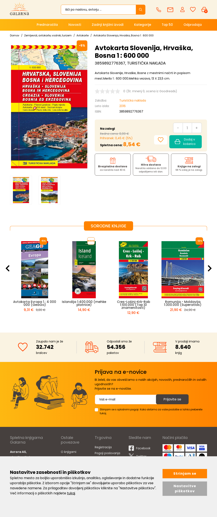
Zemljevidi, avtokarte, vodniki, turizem (48, 35)
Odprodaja (193, 24)
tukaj (71, 493)
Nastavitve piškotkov (185, 489)
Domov (14, 35)
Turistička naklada (132, 100)
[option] (21, 190)
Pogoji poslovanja (107, 453)
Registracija (103, 447)
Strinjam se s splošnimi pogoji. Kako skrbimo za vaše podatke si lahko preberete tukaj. (151, 411)
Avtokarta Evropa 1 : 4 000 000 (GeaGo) (34, 303)
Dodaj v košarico (185, 141)
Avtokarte (83, 35)
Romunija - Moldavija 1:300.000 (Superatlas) (183, 303)
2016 (122, 106)
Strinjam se (184, 473)
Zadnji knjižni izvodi (108, 24)
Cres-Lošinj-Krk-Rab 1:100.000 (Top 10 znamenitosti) (133, 305)
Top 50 (167, 24)
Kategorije (142, 24)
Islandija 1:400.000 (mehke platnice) (84, 303)
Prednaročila (47, 24)
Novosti (74, 24)
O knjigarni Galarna (68, 454)
